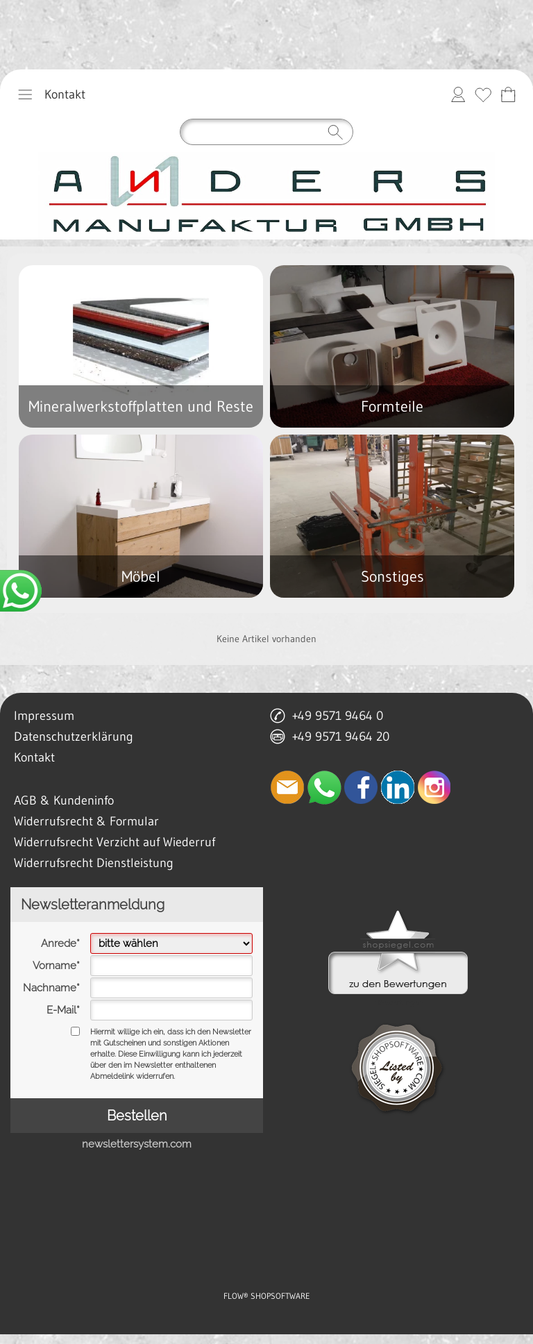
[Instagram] (434, 787)
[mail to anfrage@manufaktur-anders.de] (287, 787)
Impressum (44, 715)
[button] (25, 94)
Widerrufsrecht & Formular (86, 821)
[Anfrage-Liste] (508, 94)
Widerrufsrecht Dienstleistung (94, 863)
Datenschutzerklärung (73, 736)
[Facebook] (361, 787)
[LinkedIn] (397, 787)
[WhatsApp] (324, 787)
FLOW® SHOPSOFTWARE (266, 1296)
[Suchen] (266, 132)
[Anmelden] (458, 94)
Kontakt (64, 94)
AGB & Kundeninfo (64, 800)
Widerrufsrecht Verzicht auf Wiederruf (114, 842)
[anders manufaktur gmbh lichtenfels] (266, 196)
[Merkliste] (483, 94)
